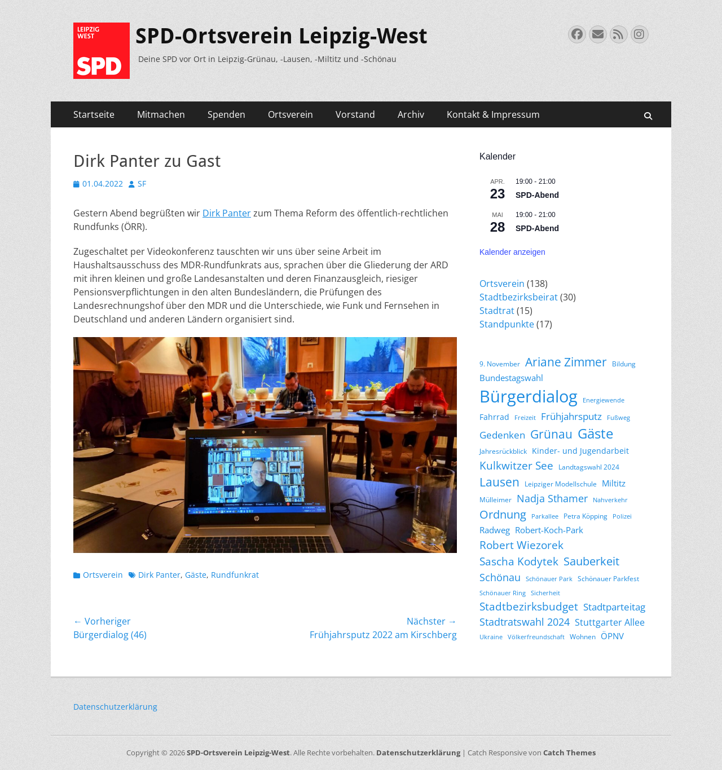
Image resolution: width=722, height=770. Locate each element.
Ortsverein (290, 114)
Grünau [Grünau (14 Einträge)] (551, 434)
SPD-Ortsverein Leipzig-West (281, 36)
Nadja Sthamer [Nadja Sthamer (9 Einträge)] (552, 498)
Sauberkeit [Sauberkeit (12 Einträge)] (591, 561)
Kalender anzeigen (512, 251)
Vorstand (355, 114)
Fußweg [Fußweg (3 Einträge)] (618, 418)
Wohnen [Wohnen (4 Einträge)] (583, 636)
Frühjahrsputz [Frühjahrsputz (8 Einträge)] (571, 416)
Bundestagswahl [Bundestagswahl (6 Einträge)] (511, 377)
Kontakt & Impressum (493, 114)
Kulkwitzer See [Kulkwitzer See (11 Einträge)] (516, 465)
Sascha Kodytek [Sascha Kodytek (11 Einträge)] (518, 561)
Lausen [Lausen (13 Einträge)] (499, 482)
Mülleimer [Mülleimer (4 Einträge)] (495, 500)
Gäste (195, 574)
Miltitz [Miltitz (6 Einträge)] (614, 483)
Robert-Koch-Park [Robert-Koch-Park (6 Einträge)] (549, 530)
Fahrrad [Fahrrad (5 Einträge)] (494, 416)
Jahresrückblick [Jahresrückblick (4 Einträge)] (503, 451)
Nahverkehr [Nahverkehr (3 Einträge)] (610, 500)
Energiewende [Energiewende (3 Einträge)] (603, 400)
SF (142, 183)
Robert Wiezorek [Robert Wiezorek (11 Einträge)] (521, 544)
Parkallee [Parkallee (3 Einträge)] (544, 516)
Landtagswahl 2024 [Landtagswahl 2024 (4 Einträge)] (588, 467)
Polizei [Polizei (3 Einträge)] (622, 516)
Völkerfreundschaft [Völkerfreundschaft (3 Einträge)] (536, 637)
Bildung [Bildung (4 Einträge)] (624, 364)
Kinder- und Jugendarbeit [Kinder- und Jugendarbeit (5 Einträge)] (580, 450)
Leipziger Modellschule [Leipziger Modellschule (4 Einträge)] (561, 484)
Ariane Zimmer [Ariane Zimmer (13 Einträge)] (566, 362)
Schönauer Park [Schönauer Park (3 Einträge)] (549, 579)
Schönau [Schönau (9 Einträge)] (500, 577)
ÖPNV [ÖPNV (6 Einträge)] (612, 635)
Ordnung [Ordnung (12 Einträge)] (502, 514)
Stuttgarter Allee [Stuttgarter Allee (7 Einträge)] (610, 622)
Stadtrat (496, 310)
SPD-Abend (537, 195)
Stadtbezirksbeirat (518, 297)
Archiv (411, 114)
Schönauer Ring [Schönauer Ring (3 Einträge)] (502, 593)
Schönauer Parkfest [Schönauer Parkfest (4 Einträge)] (608, 578)
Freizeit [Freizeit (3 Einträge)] (525, 418)
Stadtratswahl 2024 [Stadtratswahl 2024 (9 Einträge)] (524, 622)
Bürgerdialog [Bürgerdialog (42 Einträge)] (528, 396)
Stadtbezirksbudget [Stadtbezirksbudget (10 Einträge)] (528, 606)
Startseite (94, 114)
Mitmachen (161, 114)
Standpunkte (506, 324)
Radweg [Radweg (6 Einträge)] (494, 530)
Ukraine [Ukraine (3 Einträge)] (491, 637)
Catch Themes (569, 752)
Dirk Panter (226, 213)
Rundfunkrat (235, 574)
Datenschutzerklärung (115, 706)
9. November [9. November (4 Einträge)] (499, 364)
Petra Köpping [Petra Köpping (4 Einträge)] (585, 516)
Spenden (226, 114)
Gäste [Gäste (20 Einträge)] (595, 433)
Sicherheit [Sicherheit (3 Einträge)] (545, 593)
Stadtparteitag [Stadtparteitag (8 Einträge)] (614, 606)
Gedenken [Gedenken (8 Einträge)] (502, 434)
